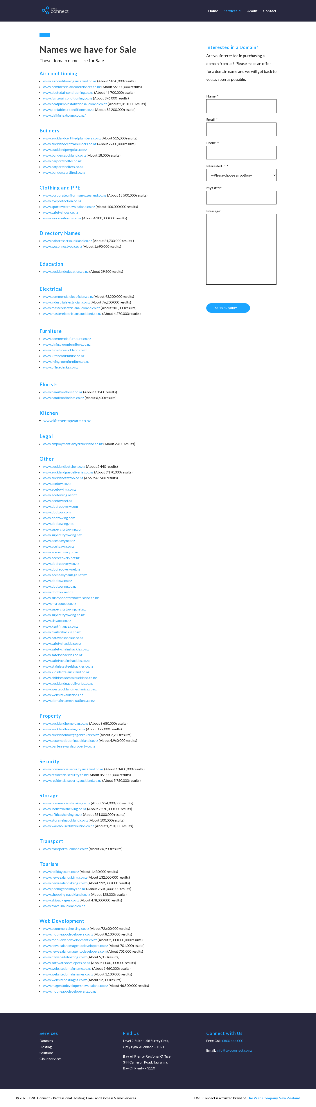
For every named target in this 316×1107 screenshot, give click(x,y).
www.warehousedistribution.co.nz (68, 826)
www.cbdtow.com (57, 512)
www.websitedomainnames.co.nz (68, 974)
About (252, 11)
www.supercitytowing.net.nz (64, 609)
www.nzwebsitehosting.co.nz (65, 957)
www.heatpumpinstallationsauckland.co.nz (75, 104)
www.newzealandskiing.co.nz (65, 877)
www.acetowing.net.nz (60, 495)
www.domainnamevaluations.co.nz (69, 700)
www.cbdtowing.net (58, 523)
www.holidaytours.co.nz (61, 871)
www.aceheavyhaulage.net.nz (65, 575)
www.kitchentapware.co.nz (67, 420)
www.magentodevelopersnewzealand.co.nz (75, 985)
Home (213, 11)
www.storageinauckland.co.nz (65, 820)
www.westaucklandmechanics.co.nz (70, 689)
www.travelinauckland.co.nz (64, 906)
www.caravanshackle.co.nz (63, 638)
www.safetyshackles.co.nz (63, 655)
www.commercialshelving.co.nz (66, 803)
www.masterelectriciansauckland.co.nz (72, 313)
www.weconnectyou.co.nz (62, 246)
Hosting (46, 1047)
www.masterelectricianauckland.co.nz (71, 308)
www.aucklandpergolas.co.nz (65, 149)
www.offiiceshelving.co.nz (62, 814)
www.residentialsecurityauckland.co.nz (72, 780)
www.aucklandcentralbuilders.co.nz (70, 144)
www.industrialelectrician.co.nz (66, 302)
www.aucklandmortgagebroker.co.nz (71, 735)
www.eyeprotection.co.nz (62, 201)
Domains (46, 1040)
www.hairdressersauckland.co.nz (67, 240)
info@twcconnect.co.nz (234, 1050)
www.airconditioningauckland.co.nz (70, 81)
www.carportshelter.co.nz (62, 161)
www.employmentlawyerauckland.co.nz (73, 444)
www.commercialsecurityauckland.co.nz (73, 769)
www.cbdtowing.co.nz (60, 586)
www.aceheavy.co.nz (58, 546)
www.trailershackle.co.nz (62, 632)
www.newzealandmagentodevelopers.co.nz (75, 945)
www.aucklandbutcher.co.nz (64, 466)
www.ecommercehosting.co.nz (66, 928)
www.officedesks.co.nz (60, 367)
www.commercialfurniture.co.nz (67, 338)
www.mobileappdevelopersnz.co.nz (70, 991)
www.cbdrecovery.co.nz (61, 563)
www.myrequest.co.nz (59, 603)
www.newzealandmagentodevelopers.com (75, 951)
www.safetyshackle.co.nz (62, 643)
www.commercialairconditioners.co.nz (72, 87)
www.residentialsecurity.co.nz (65, 775)
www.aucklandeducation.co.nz (66, 271)
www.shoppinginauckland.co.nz (66, 894)
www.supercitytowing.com (63, 529)
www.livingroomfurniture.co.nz (66, 361)
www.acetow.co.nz (57, 483)
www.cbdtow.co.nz (57, 580)
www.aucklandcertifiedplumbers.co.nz (72, 138)
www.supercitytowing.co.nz (64, 615)
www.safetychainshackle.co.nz (66, 649)
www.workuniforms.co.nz (62, 218)
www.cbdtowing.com (59, 518)
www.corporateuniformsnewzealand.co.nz (74, 195)
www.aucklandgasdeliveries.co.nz (68, 472)
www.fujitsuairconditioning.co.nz (67, 98)
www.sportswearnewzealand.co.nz (69, 206)
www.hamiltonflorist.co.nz (63, 392)
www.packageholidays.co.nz (64, 889)
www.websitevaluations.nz (63, 695)
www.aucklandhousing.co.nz (64, 729)
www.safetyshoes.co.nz (60, 212)
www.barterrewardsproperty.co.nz (69, 746)
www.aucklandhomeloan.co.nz (65, 723)
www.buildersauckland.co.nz (64, 155)
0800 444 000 (232, 1040)
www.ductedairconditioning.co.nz (68, 92)
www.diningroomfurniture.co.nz (67, 344)
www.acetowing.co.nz (59, 489)
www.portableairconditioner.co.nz (68, 109)
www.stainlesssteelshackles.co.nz (68, 666)
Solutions (46, 1053)
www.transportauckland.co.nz (65, 849)
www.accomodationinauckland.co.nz (70, 740)
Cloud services (50, 1058)
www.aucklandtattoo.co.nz (63, 478)
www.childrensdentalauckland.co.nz (70, 677)
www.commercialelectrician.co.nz (68, 296)
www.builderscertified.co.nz (64, 172)
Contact (269, 11)
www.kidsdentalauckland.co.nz (66, 672)
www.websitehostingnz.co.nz (65, 980)
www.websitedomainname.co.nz (67, 968)
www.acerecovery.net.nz (61, 558)
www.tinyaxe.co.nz (57, 620)
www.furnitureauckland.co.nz (65, 350)
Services (230, 11)
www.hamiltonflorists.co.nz (63, 397)
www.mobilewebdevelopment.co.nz (70, 940)
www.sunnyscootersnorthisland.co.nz (71, 598)
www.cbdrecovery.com (60, 506)
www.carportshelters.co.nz (63, 166)
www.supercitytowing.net (62, 535)
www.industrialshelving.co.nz (64, 809)
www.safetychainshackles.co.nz (66, 660)
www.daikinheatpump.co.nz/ (64, 115)
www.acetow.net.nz (57, 500)
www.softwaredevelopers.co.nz (66, 963)
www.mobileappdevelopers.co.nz (68, 934)
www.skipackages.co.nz (61, 900)
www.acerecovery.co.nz (61, 552)
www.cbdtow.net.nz (58, 592)
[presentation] (239, 294)
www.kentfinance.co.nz (60, 626)
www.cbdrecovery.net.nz (61, 569)
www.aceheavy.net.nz (59, 540)
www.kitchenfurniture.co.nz (63, 356)
